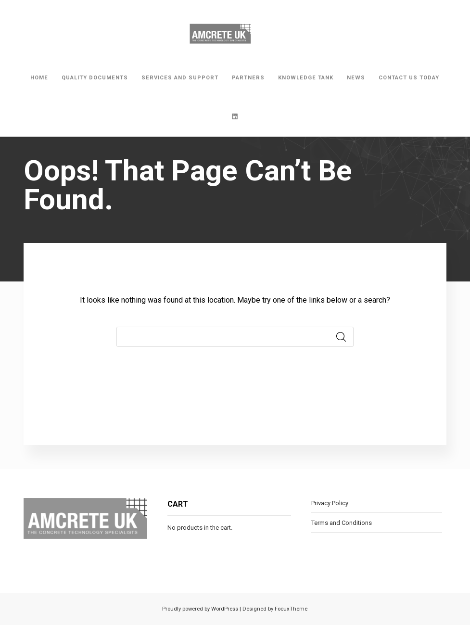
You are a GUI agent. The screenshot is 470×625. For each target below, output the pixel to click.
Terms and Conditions (341, 522)
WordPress (224, 609)
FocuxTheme (291, 609)
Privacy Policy (329, 503)
